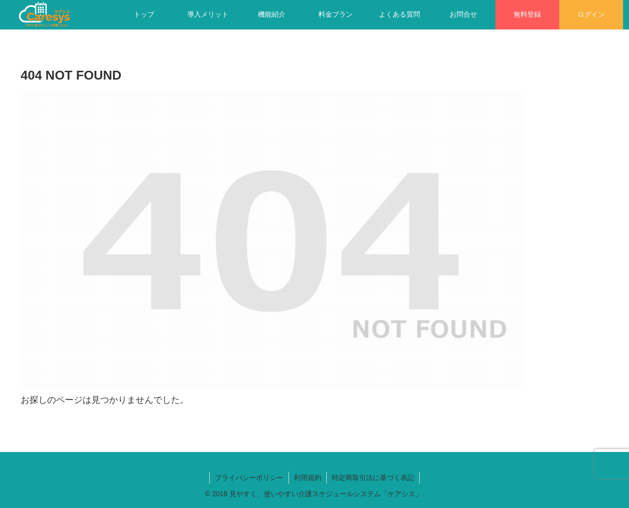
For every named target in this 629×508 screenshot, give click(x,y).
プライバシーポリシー (249, 477)
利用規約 (307, 477)
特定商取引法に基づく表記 (373, 477)
